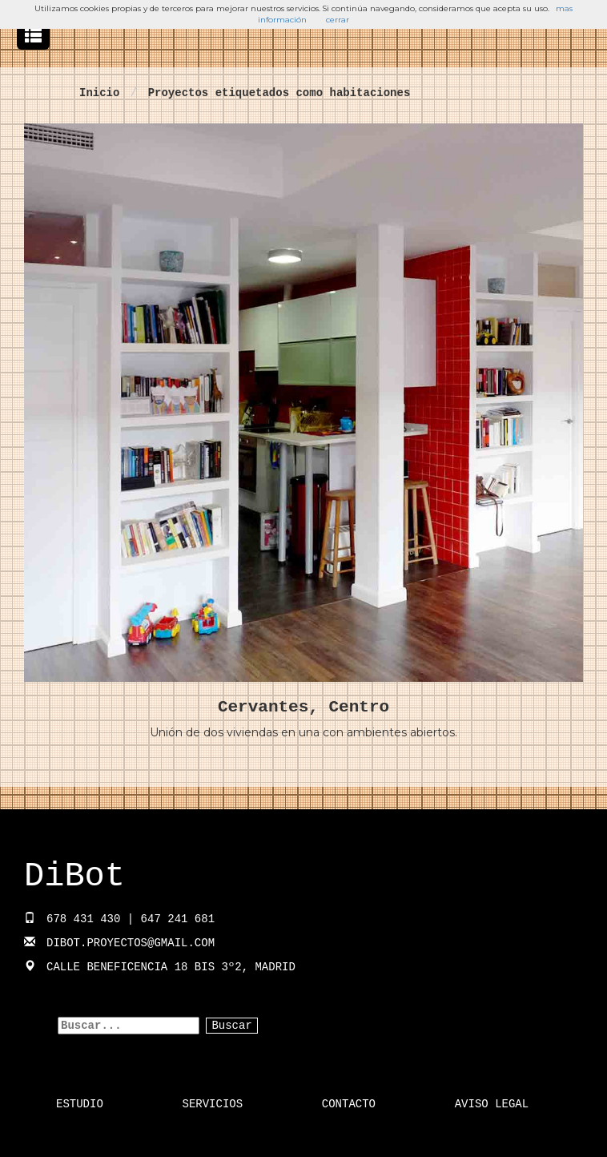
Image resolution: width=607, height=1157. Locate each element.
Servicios (213, 1104)
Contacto (349, 1104)
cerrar (337, 19)
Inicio (99, 93)
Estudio (79, 1104)
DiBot (74, 876)
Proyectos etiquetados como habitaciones (279, 93)
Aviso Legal (492, 1104)
